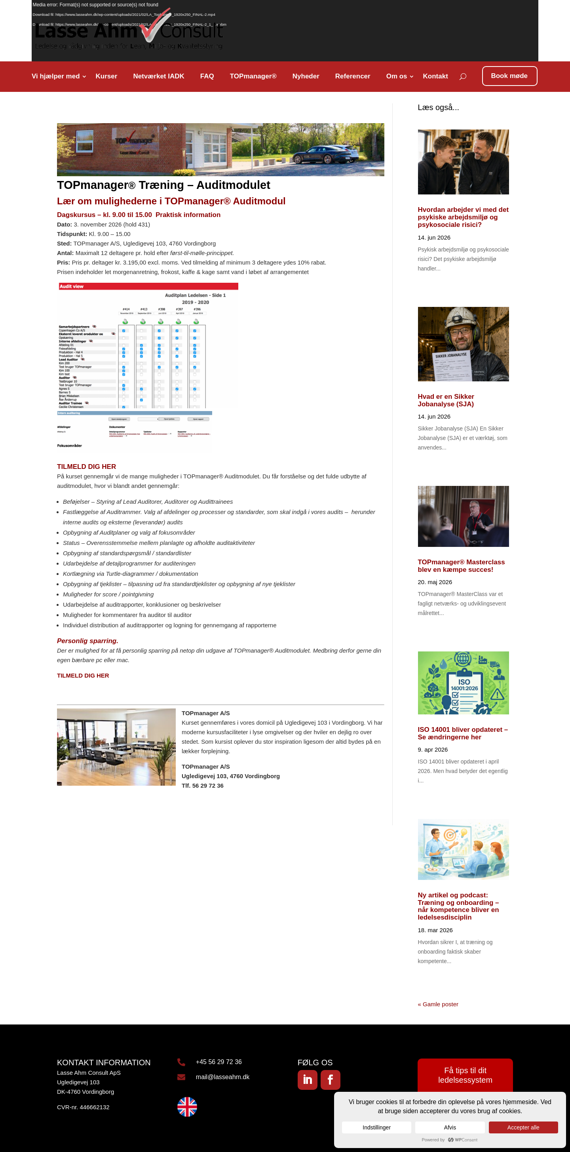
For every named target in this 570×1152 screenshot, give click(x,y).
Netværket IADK (158, 76)
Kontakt (435, 76)
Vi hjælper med (56, 76)
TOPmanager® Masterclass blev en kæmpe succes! (461, 565)
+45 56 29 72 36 (219, 1062)
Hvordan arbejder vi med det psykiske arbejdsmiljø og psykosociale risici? (463, 217)
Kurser (107, 76)
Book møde (509, 76)
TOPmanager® (253, 76)
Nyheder (306, 76)
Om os (396, 76)
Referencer (352, 76)
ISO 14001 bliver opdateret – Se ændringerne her (463, 733)
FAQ (207, 76)
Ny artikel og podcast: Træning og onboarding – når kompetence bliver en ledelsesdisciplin (458, 906)
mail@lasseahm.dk (222, 1077)
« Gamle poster (438, 1004)
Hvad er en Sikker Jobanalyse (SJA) (446, 400)
